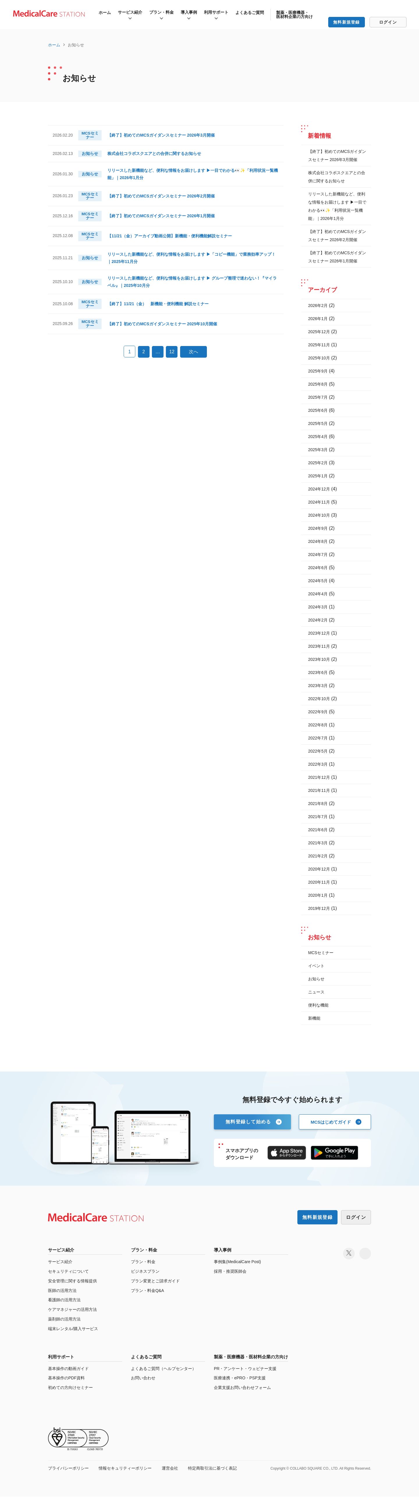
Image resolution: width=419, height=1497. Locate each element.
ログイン (388, 22)
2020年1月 (318, 895)
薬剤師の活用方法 (64, 1319)
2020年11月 (319, 882)
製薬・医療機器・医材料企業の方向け (294, 14)
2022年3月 (318, 764)
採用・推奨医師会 (230, 1271)
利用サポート (216, 12)
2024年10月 (319, 515)
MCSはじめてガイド (331, 1121)
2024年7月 (318, 554)
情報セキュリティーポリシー (125, 1468)
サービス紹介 (130, 12)
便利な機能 (318, 1005)
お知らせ (316, 979)
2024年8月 (318, 541)
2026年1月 (318, 318)
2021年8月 (318, 803)
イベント (316, 965)
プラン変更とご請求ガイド (155, 1281)
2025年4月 (318, 436)
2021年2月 (318, 856)
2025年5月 (318, 423)
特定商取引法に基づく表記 (212, 1468)
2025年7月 (318, 397)
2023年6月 (318, 672)
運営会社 (170, 1468)
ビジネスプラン (145, 1271)
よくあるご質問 (249, 12)
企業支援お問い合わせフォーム (242, 1387)
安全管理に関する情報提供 (72, 1281)
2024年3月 (318, 607)
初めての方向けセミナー (70, 1387)
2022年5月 (318, 751)
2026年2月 (318, 305)
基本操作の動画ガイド (68, 1368)
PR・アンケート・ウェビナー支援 (245, 1368)
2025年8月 (318, 384)
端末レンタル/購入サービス (73, 1329)
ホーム (105, 12)
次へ (193, 359)
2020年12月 (319, 869)
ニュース (316, 992)
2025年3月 (318, 449)
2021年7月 (318, 816)
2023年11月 (319, 646)
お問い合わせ (143, 1378)
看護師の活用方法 (64, 1300)
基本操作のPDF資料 (66, 1378)
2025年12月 (319, 331)
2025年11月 (319, 345)
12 (172, 359)
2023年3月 (318, 685)
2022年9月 (318, 711)
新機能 (314, 1018)
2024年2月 (318, 620)
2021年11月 (319, 790)
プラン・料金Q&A (147, 1290)
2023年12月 (319, 633)
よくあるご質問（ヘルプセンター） (163, 1368)
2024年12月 (319, 489)
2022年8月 (318, 725)
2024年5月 (318, 580)
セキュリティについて (68, 1271)
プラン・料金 (161, 12)
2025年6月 (318, 410)
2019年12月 (319, 908)
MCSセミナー (320, 952)
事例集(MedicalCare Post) (237, 1262)
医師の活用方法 (62, 1290)
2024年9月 (318, 528)
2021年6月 (318, 829)
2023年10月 (319, 659)
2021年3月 (318, 843)
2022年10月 (319, 698)
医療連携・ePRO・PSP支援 (240, 1378)
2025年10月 (319, 358)
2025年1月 (318, 476)
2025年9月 (318, 371)
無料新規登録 (346, 22)
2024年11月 (319, 502)
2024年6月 (318, 567)
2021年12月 (319, 777)
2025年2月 (318, 462)
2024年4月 (318, 594)
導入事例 (189, 12)
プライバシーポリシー (68, 1468)
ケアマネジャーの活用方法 (72, 1309)
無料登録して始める (248, 1121)
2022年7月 (318, 738)
